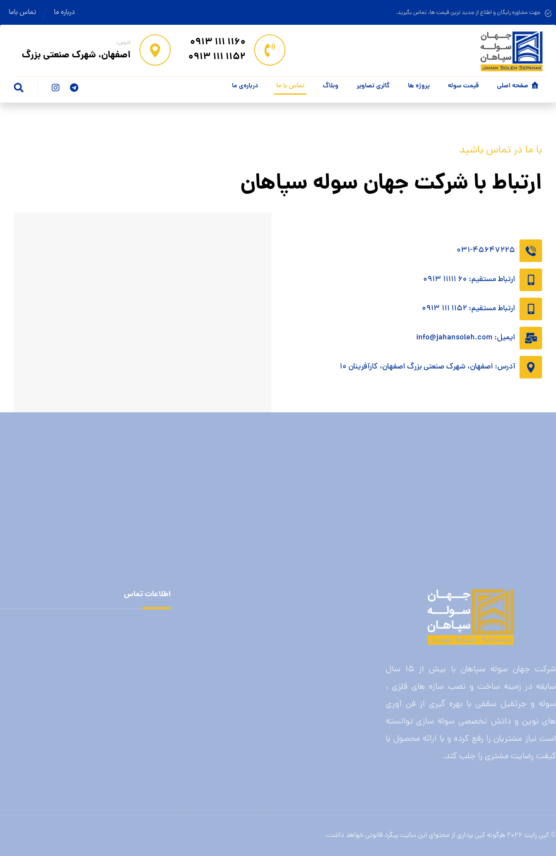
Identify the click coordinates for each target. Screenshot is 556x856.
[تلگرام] (74, 87)
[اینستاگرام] (55, 87)
